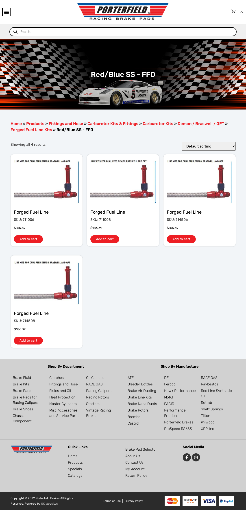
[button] (6, 12)
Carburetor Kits (158, 123)
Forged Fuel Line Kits (31, 129)
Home (16, 123)
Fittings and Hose (66, 123)
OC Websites (49, 503)
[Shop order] (209, 146)
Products (35, 123)
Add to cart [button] (28, 239)
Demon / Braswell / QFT (201, 123)
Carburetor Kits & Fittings (112, 123)
